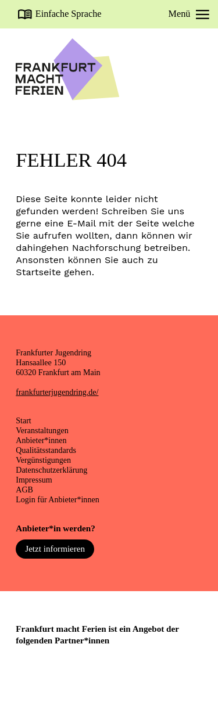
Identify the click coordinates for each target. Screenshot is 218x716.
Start (23, 420)
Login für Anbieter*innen (57, 499)
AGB (24, 489)
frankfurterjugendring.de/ (57, 392)
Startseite (38, 272)
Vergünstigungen (43, 460)
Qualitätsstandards (46, 450)
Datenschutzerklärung (51, 469)
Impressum (34, 479)
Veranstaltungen (42, 430)
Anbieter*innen (41, 440)
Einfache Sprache (68, 14)
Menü (189, 14)
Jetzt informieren (55, 548)
